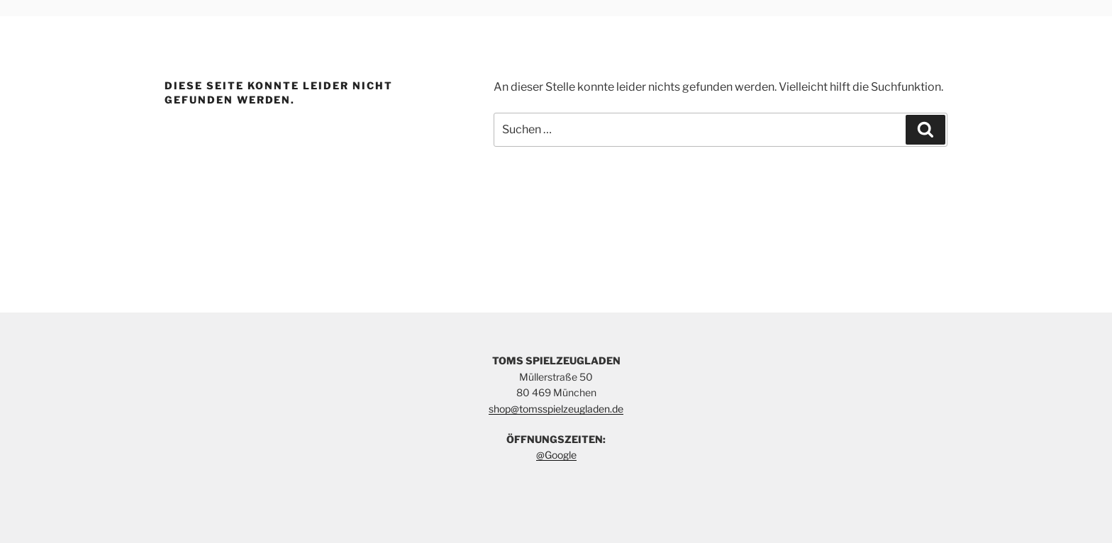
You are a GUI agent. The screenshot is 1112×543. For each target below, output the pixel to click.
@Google (556, 455)
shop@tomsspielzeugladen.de (556, 409)
